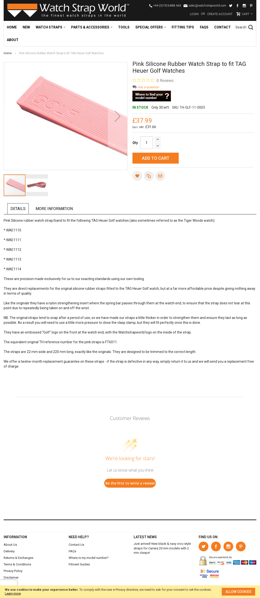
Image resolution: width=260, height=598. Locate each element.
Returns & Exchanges (18, 558)
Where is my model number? (89, 558)
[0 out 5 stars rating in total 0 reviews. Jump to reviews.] (153, 80)
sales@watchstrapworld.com (207, 5)
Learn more (13, 593)
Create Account (219, 14)
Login (194, 14)
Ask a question (148, 87)
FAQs (72, 551)
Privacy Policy (13, 571)
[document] (130, 592)
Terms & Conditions (17, 564)
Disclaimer (11, 577)
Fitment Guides (79, 564)
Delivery (9, 551)
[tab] (18, 208)
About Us (10, 544)
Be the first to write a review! (130, 483)
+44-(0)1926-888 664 (167, 5)
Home (8, 53)
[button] (117, 116)
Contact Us (76, 544)
